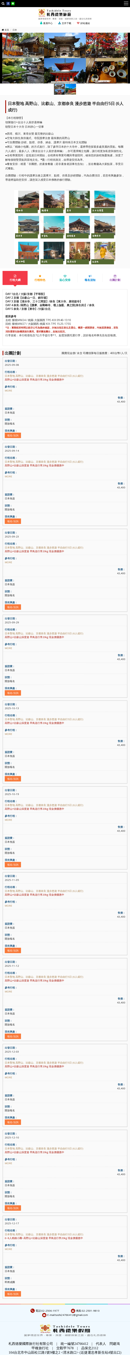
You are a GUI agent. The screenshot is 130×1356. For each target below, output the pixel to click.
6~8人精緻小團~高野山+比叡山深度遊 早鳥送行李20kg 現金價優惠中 (44, 1238)
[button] (125, 58)
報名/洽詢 (12, 435)
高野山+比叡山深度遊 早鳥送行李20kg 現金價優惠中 (34, 379)
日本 (15, 29)
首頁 (7, 29)
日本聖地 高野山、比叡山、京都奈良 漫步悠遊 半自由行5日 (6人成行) (44, 375)
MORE (8, 390)
